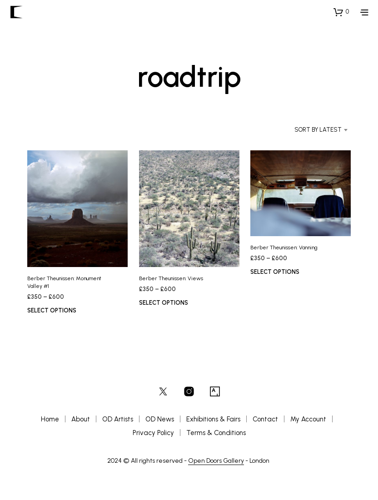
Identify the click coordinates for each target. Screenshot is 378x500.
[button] (341, 11)
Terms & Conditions (216, 433)
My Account (308, 419)
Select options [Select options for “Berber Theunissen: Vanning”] (274, 271)
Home (50, 419)
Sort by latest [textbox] (318, 129)
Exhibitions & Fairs (213, 419)
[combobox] (309, 130)
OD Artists (117, 419)
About (80, 419)
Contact (265, 419)
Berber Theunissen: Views (171, 278)
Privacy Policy (153, 433)
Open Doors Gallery (216, 461)
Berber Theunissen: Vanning (284, 247)
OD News (159, 419)
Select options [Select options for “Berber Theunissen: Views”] (163, 302)
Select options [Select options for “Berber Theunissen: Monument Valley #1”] (51, 310)
